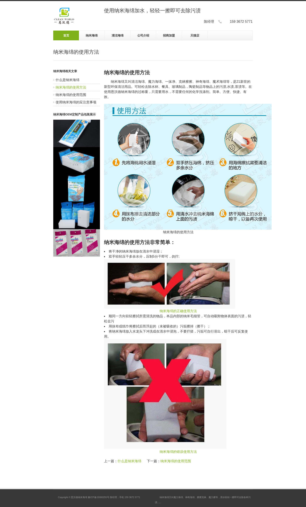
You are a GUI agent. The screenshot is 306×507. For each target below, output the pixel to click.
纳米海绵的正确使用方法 (178, 311)
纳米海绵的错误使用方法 (178, 452)
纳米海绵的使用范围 (71, 95)
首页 (66, 35)
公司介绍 (143, 35)
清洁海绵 (118, 35)
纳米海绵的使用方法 (71, 87)
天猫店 (194, 35)
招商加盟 (169, 35)
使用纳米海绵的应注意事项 (76, 102)
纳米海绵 (92, 35)
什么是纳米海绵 (67, 80)
